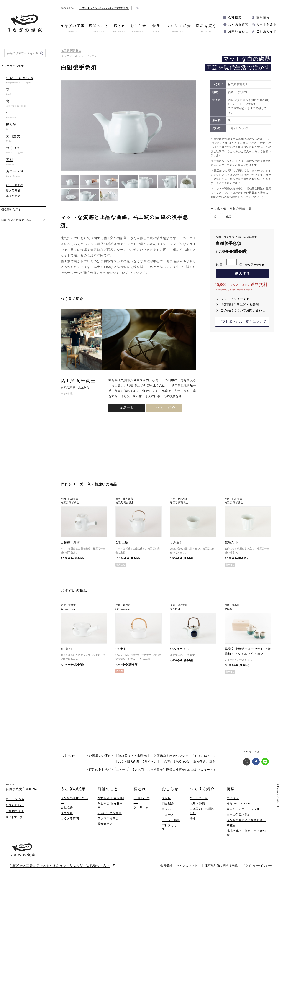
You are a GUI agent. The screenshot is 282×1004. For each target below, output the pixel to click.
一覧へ (137, 8)
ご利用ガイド (266, 31)
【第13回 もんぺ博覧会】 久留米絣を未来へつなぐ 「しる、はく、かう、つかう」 (175, 759)
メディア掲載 (171, 824)
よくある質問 (238, 24)
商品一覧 (127, 441)
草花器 (231, 829)
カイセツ (233, 802)
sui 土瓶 (120, 653)
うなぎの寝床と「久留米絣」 (246, 824)
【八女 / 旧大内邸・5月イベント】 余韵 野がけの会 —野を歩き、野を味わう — (172, 765)
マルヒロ (175, 611)
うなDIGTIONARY (239, 807)
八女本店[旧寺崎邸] (111, 802)
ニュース (168, 818)
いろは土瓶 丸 (180, 653)
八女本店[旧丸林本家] (110, 809)
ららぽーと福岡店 (110, 817)
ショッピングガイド (235, 299)
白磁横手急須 (70, 544)
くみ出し (176, 544)
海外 (193, 822)
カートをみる (266, 24)
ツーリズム (141, 811)
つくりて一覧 (199, 802)
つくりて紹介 (164, 441)
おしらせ (170, 793)
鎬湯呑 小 (231, 544)
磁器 (229, 216)
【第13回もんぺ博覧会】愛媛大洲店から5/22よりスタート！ (173, 774)
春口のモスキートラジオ (243, 813)
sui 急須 (66, 653)
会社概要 (235, 17)
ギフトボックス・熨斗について (242, 321)
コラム (166, 813)
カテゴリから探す (12, 65)
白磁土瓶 (121, 544)
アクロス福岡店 (108, 822)
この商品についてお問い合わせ (243, 310)
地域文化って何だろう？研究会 (246, 836)
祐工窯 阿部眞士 (71, 50)
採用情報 (263, 17)
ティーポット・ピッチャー (83, 56)
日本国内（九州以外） (202, 815)
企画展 (166, 802)
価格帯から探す (11, 209)
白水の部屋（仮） (239, 818)
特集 (231, 793)
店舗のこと (108, 793)
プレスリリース (171, 831)
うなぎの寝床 (73, 793)
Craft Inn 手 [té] (142, 804)
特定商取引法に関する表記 (240, 304)
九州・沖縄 (197, 807)
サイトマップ (14, 821)
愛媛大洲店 (105, 828)
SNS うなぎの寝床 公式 (16, 219)
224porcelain (68, 611)
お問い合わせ (238, 31)
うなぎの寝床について (74, 804)
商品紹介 (168, 807)
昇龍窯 (228, 611)
